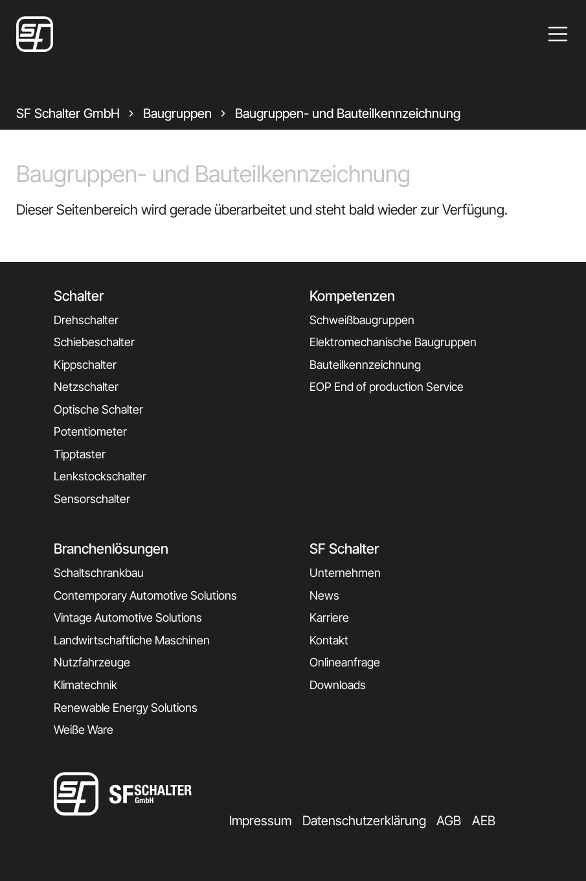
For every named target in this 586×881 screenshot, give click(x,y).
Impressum (260, 820)
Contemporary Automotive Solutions (145, 595)
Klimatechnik (85, 685)
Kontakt (329, 640)
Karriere (329, 617)
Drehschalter (86, 320)
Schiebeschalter (94, 342)
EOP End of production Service (387, 387)
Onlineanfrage (345, 662)
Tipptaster (80, 454)
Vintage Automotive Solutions (128, 617)
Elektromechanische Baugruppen (393, 342)
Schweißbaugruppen (362, 320)
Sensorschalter (92, 499)
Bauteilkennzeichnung (365, 364)
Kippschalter (85, 364)
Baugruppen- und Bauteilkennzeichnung (347, 113)
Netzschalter (86, 387)
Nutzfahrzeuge (92, 662)
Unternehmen (345, 573)
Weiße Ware (83, 729)
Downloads (338, 685)
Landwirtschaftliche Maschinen (132, 640)
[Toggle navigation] (558, 34)
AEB (483, 820)
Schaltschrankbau (99, 573)
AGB (448, 820)
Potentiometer (90, 431)
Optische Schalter (98, 409)
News (324, 595)
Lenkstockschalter (100, 476)
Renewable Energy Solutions (125, 707)
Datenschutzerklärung (364, 820)
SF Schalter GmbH (68, 113)
